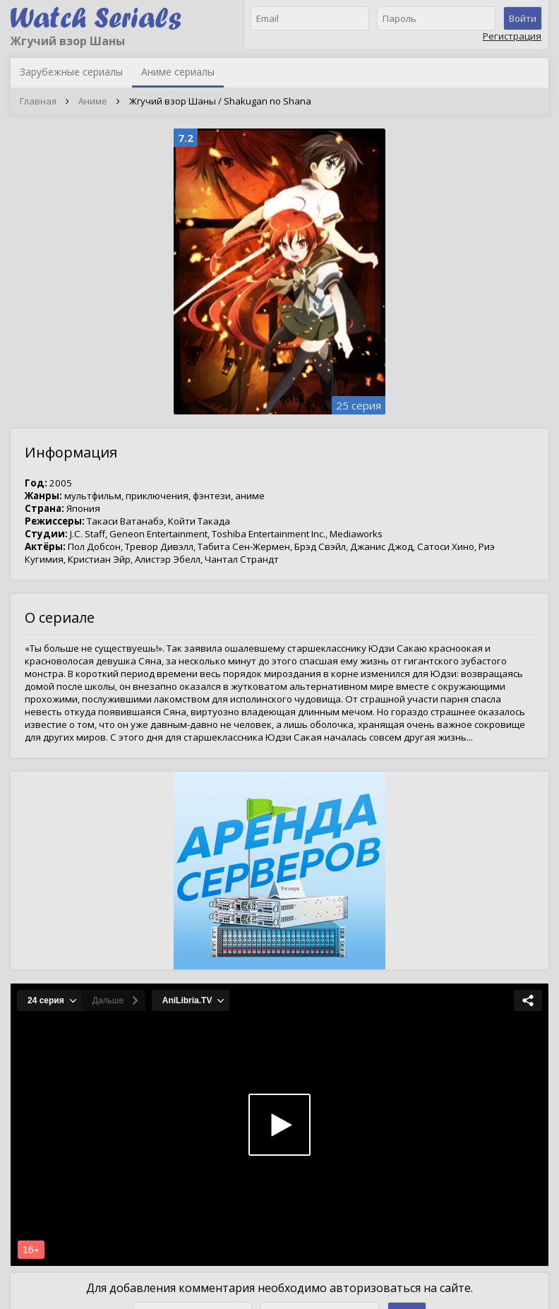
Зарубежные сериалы (71, 71)
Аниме (92, 101)
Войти (522, 18)
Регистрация (512, 36)
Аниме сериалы (178, 71)
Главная (38, 101)
